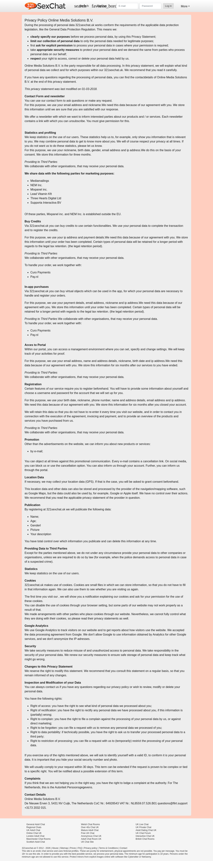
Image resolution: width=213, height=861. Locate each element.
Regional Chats (33, 827)
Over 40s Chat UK (90, 827)
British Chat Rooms (145, 839)
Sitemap (64, 848)
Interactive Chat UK (145, 836)
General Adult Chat (35, 824)
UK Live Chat (142, 824)
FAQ (80, 848)
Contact (123, 848)
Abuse (55, 848)
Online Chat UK (34, 833)
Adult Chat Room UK (91, 839)
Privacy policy (90, 848)
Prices (73, 848)
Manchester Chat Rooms (38, 839)
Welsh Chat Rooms (90, 824)
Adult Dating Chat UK (146, 830)
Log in (168, 6)
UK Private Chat (143, 827)
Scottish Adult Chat (35, 842)
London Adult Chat (35, 836)
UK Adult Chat (33, 830)
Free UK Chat (87, 833)
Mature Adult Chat (89, 830)
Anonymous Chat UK (91, 836)
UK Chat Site (87, 842)
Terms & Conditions (108, 848)
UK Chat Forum (143, 833)
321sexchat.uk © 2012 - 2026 (36, 848)
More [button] (184, 6)
